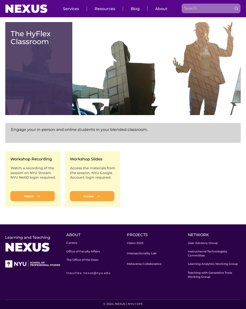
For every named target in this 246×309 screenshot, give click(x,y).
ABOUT (73, 235)
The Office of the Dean (82, 260)
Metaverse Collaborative (144, 264)
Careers (71, 243)
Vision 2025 (135, 243)
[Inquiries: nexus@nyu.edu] (95, 272)
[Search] (203, 8)
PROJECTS (137, 235)
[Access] (92, 196)
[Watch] (32, 196)
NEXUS (26, 9)
